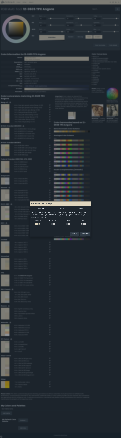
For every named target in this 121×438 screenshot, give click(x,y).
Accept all (85, 234)
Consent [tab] (41, 209)
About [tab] (81, 209)
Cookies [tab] (61, 209)
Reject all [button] (74, 234)
